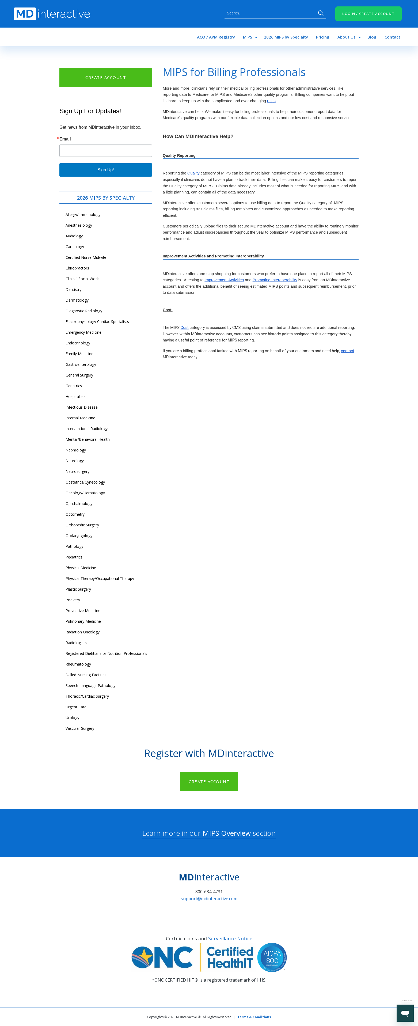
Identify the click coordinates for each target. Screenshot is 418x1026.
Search (321, 13)
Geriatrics (74, 385)
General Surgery (79, 375)
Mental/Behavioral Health (88, 439)
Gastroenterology (81, 364)
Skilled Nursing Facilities (86, 674)
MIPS (247, 37)
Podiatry (73, 599)
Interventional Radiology (87, 428)
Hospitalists (76, 396)
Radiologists (76, 642)
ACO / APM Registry (216, 37)
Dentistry (73, 289)
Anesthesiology (79, 225)
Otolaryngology (79, 535)
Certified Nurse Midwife (86, 257)
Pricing (322, 37)
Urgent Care (76, 706)
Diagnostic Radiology (84, 310)
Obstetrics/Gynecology (85, 482)
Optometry (75, 514)
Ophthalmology (79, 503)
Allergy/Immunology (83, 214)
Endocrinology (78, 342)
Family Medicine (79, 353)
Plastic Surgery (78, 589)
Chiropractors (77, 268)
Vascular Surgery (80, 728)
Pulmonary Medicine (83, 621)
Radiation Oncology (83, 631)
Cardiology (75, 246)
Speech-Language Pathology (90, 685)
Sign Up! (105, 170)
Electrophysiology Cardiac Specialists (97, 321)
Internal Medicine (80, 417)
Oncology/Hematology (85, 492)
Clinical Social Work (82, 278)
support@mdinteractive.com (209, 899)
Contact (392, 37)
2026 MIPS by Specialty (286, 37)
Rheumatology (78, 664)
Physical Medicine (81, 567)
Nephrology (76, 450)
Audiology (74, 235)
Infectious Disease (82, 407)
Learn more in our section (209, 833)
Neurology (75, 460)
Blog (372, 37)
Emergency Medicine (83, 332)
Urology (72, 717)
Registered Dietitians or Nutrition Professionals (106, 653)
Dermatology (77, 300)
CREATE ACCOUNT (105, 77)
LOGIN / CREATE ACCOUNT (368, 13)
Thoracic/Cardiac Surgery (87, 696)
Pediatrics (74, 557)
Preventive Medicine (83, 610)
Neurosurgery (77, 471)
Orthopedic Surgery (82, 524)
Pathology (74, 546)
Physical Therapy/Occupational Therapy (100, 578)
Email (65, 139)
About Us (346, 37)
